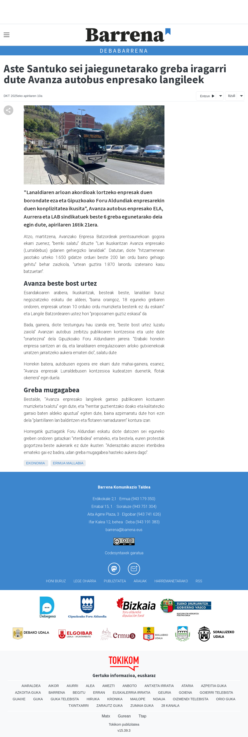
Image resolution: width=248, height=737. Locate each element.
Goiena (185, 692)
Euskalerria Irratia (131, 692)
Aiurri (72, 686)
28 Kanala (170, 706)
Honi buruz (56, 581)
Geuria (164, 692)
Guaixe (19, 699)
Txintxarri (79, 706)
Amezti (108, 686)
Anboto (130, 686)
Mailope (137, 699)
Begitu (79, 692)
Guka (38, 699)
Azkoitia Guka (28, 692)
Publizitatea (115, 581)
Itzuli (231, 96)
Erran (99, 692)
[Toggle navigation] (6, 35)
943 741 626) (149, 514)
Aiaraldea (31, 686)
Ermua (59, 463)
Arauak (140, 581)
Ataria (187, 686)
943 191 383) (148, 522)
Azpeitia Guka (213, 686)
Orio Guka (225, 699)
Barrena (57, 692)
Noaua (159, 699)
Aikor (53, 686)
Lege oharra (85, 581)
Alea (90, 686)
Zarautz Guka (109, 706)
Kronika (115, 699)
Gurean (124, 716)
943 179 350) (143, 498)
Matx (106, 716)
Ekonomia (35, 463)
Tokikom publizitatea (124, 724)
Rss (199, 581)
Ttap (142, 716)
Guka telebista (65, 699)
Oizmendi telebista (191, 699)
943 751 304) (145, 506)
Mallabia (74, 463)
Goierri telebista (216, 692)
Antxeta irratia (159, 686)
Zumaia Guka (142, 706)
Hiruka (93, 699)
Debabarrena (124, 50)
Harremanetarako (171, 581)
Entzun (207, 96)
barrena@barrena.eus (124, 529)
